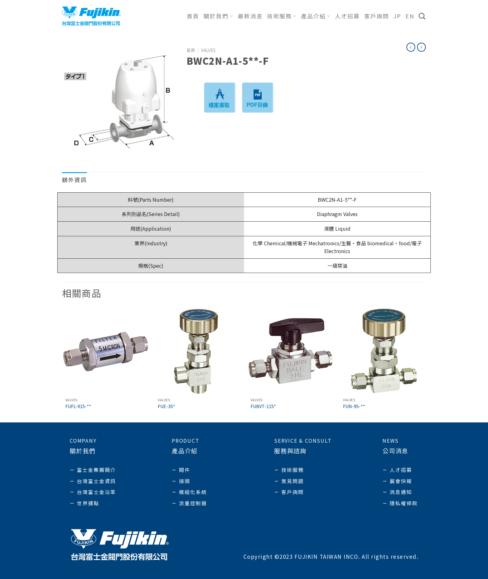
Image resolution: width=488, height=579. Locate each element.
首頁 (193, 16)
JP (397, 16)
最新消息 (250, 16)
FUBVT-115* (263, 406)
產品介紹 (316, 16)
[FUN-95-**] (383, 351)
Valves (208, 50)
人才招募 (347, 16)
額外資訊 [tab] (74, 180)
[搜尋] (422, 16)
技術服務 (282, 16)
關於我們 (218, 16)
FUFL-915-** (78, 406)
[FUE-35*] (197, 351)
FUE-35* (166, 406)
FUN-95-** (354, 406)
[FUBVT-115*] (290, 351)
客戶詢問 (376, 16)
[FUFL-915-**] (105, 351)
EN (410, 16)
